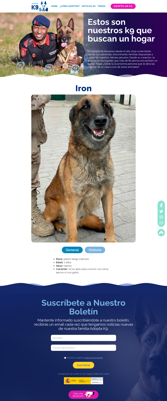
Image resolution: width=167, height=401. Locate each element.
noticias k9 (89, 6)
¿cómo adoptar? (70, 6)
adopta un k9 (123, 6)
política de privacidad (94, 358)
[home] (39, 6)
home (54, 6)
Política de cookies (101, 374)
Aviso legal (86, 374)
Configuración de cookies (69, 374)
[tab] (72, 250)
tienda (102, 6)
